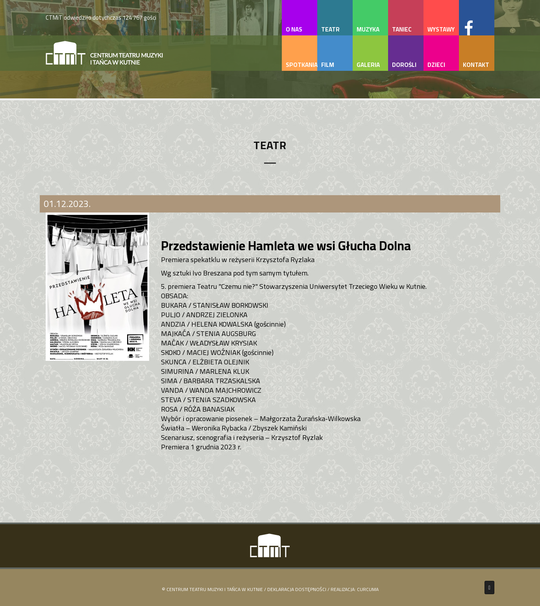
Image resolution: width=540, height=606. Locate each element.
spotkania (301, 64)
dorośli (404, 64)
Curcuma (368, 589)
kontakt (476, 64)
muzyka (368, 29)
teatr (330, 29)
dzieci (436, 64)
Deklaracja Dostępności (296, 589)
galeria (368, 64)
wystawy (441, 29)
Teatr (270, 145)
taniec (402, 29)
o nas (294, 29)
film (327, 64)
